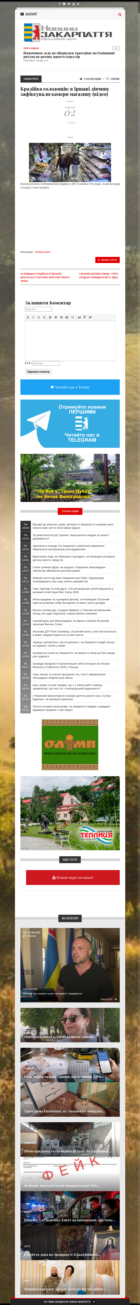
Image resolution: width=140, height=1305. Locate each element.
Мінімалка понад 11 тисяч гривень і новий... (60, 1037)
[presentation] (28, 317)
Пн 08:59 (25, 676)
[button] (27, 317)
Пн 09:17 (25, 665)
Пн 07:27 (25, 697)
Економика (29, 1069)
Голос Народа (29, 1029)
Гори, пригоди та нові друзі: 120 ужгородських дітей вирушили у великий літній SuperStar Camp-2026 (73, 590)
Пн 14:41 (25, 558)
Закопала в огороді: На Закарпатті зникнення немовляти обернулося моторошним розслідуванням (68, 547)
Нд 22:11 (25, 708)
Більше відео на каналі (74, 877)
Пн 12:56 (25, 601)
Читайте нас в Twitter (72, 387)
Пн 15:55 (25, 537)
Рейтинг (113, 78)
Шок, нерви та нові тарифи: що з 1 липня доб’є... (64, 1076)
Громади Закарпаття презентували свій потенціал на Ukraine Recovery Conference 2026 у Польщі (71, 665)
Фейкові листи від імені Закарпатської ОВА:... (62, 1185)
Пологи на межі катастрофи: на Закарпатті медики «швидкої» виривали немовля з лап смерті (72, 708)
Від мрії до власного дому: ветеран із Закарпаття (52, 993)
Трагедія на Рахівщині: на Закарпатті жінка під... (64, 1111)
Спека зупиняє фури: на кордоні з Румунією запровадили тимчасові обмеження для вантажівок (69, 569)
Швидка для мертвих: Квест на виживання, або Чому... (70, 1220)
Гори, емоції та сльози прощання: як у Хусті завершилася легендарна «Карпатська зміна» (69, 676)
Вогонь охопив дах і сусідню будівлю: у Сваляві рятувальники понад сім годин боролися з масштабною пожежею (72, 611)
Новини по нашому (32, 1177)
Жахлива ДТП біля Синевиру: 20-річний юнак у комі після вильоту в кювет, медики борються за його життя (74, 633)
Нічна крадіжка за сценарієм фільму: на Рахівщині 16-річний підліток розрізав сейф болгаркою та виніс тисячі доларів (71, 601)
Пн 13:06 (25, 590)
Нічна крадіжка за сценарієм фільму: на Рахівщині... (67, 1151)
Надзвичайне (43, 252)
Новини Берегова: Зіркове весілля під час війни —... (66, 1289)
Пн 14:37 (25, 569)
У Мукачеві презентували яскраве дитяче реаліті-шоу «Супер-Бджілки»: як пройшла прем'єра (72, 697)
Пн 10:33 (25, 644)
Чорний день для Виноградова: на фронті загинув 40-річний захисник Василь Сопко (71, 622)
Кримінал (28, 1103)
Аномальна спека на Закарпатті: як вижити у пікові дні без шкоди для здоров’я (74, 654)
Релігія (27, 1246)
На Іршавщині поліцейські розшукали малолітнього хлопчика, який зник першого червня (45, 277)
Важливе (27, 1212)
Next (118, 48)
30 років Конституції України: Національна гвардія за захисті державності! (71, 537)
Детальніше (108, 998)
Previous (114, 48)
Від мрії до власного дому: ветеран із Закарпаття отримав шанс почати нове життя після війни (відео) (73, 526)
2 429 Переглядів (90, 78)
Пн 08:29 (25, 686)
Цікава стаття (107, 260)
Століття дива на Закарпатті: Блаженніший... (62, 1254)
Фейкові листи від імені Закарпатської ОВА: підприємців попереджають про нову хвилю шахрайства (68, 579)
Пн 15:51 (25, 547)
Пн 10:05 (25, 654)
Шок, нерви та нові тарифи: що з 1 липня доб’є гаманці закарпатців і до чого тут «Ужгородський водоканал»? (67, 686)
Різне (26, 1281)
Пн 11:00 (25, 633)
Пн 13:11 (25, 579)
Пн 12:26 (25, 611)
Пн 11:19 (25, 622)
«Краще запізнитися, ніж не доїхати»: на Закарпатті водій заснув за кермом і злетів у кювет (73, 644)
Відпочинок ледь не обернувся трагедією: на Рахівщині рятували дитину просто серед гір (68, 55)
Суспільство (30, 989)
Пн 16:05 (25, 526)
